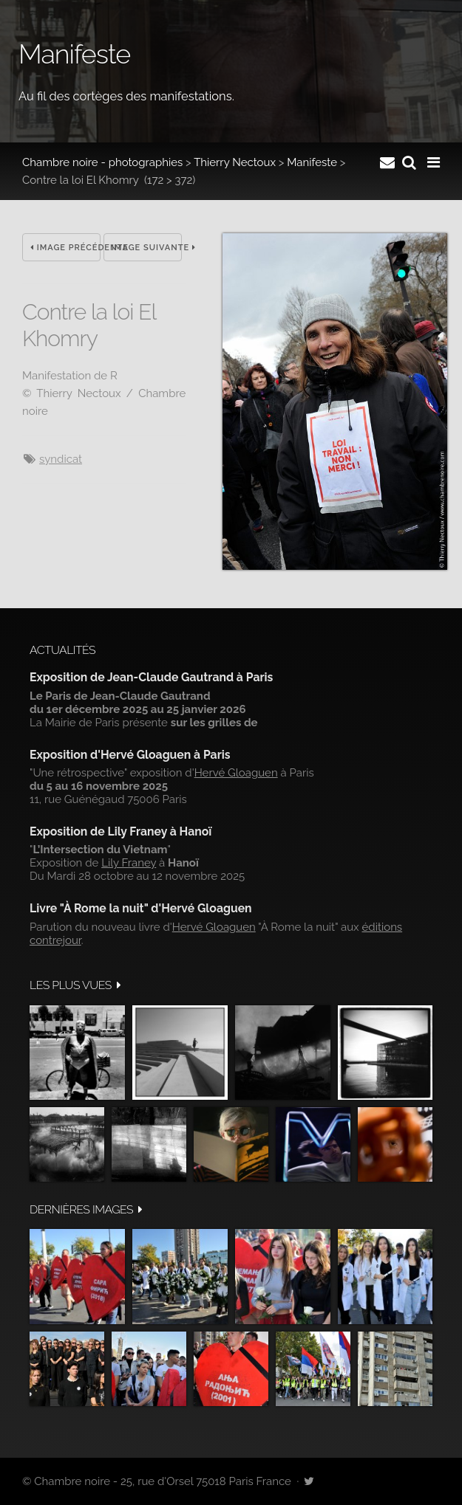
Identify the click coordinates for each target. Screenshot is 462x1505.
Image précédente (65, 247)
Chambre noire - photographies (102, 162)
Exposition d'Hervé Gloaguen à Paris (130, 755)
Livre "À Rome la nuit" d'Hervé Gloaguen (141, 908)
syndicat (60, 459)
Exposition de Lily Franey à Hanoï (120, 831)
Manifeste (312, 162)
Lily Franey (128, 862)
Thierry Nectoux (235, 162)
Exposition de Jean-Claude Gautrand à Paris (151, 677)
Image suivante (147, 247)
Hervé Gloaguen (236, 772)
